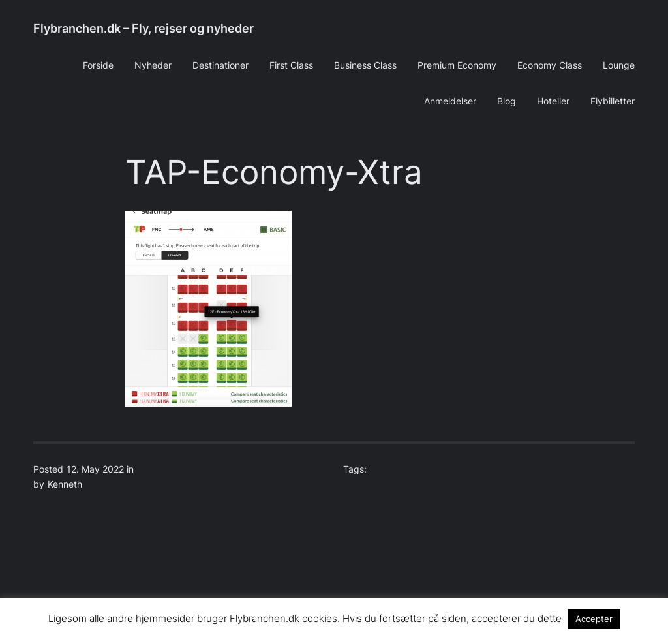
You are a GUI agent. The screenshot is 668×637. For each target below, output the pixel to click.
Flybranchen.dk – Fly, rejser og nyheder (143, 28)
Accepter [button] (594, 619)
